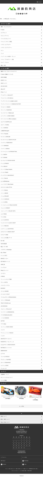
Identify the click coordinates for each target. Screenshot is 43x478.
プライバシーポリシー (15, 470)
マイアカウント (3, 457)
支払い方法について (12, 468)
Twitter (24, 464)
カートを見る (24, 457)
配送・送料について (19, 468)
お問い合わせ (3, 460)
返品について (26, 468)
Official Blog (25, 461)
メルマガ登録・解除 (23, 470)
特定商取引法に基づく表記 (33, 468)
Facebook (3, 464)
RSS (28, 470)
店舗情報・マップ (5, 374)
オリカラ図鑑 (4, 380)
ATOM (31, 470)
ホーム (6, 468)
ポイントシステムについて (7, 377)
